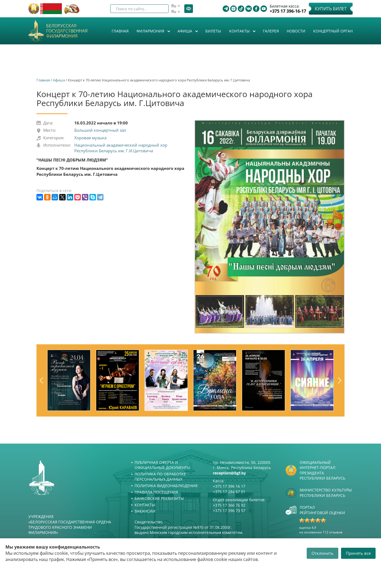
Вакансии (145, 511)
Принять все (358, 553)
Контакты (240, 31)
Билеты (213, 31)
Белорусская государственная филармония (67, 31)
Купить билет (331, 9)
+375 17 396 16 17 (229, 486)
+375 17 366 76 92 (229, 505)
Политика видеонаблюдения (166, 485)
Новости (296, 31)
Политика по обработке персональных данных (160, 476)
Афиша (185, 31)
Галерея (271, 31)
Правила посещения (156, 492)
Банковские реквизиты (159, 498)
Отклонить (322, 553)
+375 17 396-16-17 (288, 11)
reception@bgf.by (229, 472)
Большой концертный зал (100, 130)
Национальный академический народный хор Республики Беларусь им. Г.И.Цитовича (120, 147)
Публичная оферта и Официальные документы (162, 465)
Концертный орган (333, 31)
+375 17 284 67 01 (229, 491)
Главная (120, 31)
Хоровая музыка (90, 137)
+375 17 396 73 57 (229, 510)
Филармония (150, 31)
